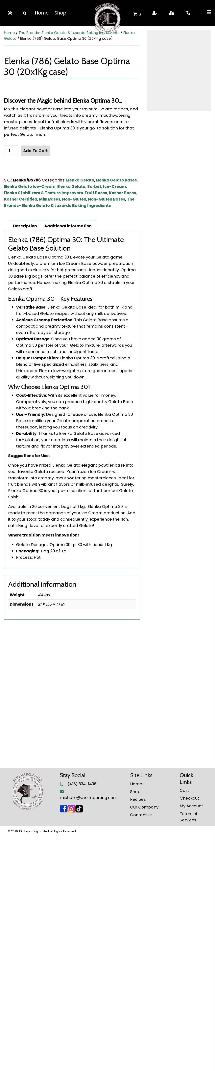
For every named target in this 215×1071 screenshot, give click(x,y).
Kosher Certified (20, 199)
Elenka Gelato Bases (116, 180)
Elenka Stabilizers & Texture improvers (43, 193)
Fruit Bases (96, 193)
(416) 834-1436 (82, 1018)
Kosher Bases (122, 193)
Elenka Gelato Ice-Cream (30, 186)
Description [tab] (25, 460)
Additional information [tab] (68, 460)
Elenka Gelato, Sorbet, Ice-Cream (91, 186)
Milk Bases (49, 199)
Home (9, 32)
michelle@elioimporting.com (88, 1032)
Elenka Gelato (80, 180)
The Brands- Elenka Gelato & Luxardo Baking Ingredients (69, 32)
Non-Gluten (74, 199)
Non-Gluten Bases (106, 199)
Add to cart (35, 150)
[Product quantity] (11, 150)
